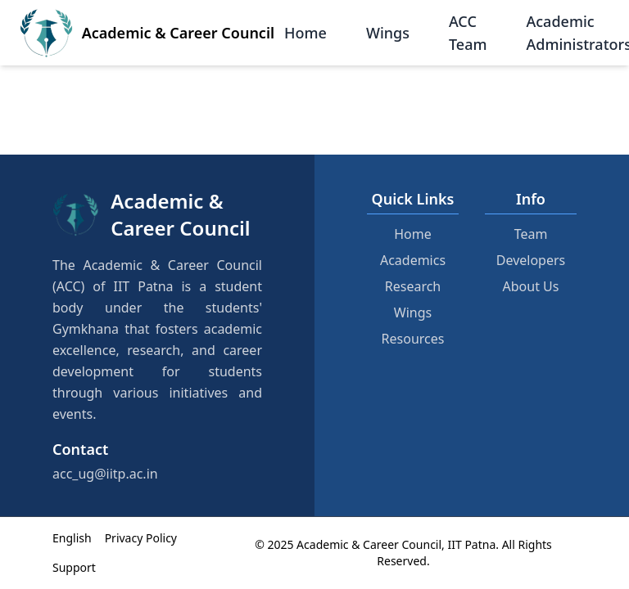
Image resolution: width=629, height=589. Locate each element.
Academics (413, 260)
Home (305, 33)
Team (531, 234)
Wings (388, 33)
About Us (531, 286)
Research (413, 286)
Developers (530, 260)
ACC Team (468, 32)
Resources (413, 339)
